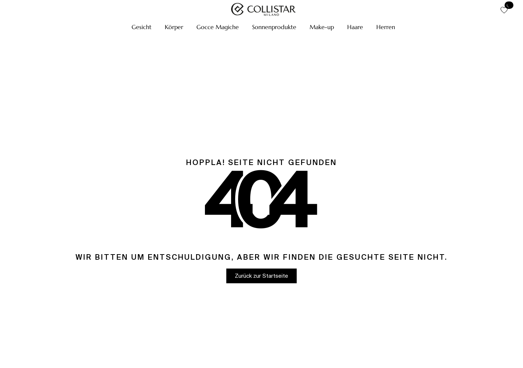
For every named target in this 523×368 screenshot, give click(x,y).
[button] (141, 27)
